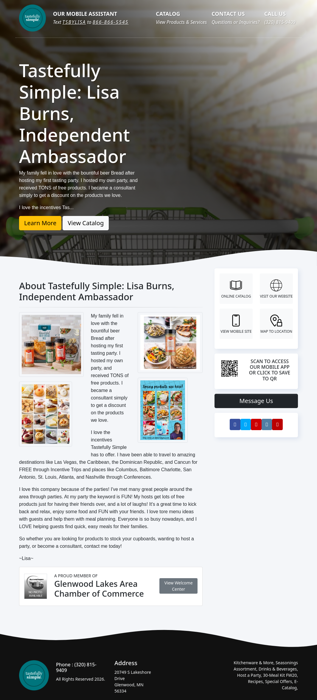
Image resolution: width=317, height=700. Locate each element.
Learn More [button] (40, 223)
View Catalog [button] (86, 223)
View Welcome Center (178, 586)
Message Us (256, 401)
